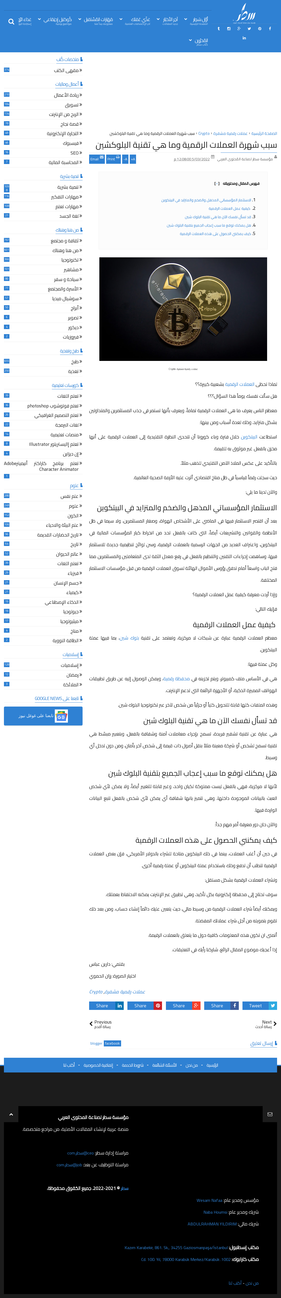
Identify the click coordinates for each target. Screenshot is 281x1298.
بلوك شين (129, 637)
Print (113, 158)
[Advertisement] (183, 93)
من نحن (192, 1065)
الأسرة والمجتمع (63, 289)
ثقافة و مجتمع (65, 241)
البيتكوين (249, 436)
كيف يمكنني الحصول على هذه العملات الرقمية (215, 233)
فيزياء (73, 574)
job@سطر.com (68, 1164)
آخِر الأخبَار (170, 20)
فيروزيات (71, 337)
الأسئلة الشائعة (164, 1065)
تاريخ (75, 545)
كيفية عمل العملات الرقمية (230, 208)
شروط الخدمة (132, 1065)
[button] (43, 716)
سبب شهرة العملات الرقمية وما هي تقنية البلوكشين (186, 144)
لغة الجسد (69, 216)
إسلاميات (70, 666)
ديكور (73, 328)
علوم (74, 506)
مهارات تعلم (67, 207)
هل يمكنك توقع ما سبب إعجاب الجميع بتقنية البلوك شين (209, 225)
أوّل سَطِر (199, 20)
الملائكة (71, 685)
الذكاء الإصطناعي (62, 602)
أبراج (75, 308)
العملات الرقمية (240, 384)
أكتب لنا (69, 1065)
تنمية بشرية (68, 187)
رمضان (73, 675)
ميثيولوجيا (69, 622)
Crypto (95, 991)
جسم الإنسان (66, 583)
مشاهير (71, 270)
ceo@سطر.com (79, 1152)
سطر (124, 1188)
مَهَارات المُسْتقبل (98, 20)
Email (97, 158)
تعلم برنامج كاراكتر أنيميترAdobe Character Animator (41, 467)
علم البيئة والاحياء (62, 525)
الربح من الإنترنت (64, 115)
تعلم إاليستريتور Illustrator (54, 444)
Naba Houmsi (213, 1212)
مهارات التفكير (65, 197)
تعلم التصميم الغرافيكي (56, 416)
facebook (112, 1043)
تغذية (73, 372)
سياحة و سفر (66, 280)
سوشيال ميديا (65, 299)
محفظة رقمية (176, 678)
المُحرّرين (201, 41)
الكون (73, 516)
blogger (96, 1043)
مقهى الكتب (66, 71)
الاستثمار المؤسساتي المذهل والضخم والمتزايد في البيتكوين (206, 200)
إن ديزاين (71, 454)
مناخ (75, 631)
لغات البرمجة (67, 425)
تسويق (72, 105)
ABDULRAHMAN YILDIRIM (210, 1223)
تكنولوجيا (70, 260)
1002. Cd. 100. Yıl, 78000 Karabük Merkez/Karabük (180, 1259)
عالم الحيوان (67, 554)
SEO (75, 153)
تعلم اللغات (68, 396)
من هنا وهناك (65, 251)
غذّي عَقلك (137, 20)
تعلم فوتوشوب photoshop (53, 406)
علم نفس (70, 496)
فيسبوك (71, 143)
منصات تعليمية (65, 435)
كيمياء (72, 593)
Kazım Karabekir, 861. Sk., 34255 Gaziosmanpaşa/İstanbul (170, 1247)
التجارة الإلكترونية (63, 134)
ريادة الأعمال (66, 95)
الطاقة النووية (66, 641)
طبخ (75, 362)
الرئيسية (212, 1065)
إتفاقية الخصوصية (98, 1065)
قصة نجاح (70, 124)
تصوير (73, 318)
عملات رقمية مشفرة (125, 991)
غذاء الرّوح (23, 20)
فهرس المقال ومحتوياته (237, 183)
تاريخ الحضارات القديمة (58, 535)
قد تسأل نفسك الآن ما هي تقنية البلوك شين (218, 216)
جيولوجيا (71, 612)
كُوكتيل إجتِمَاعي (58, 20)
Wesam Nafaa (208, 1200)
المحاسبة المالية (64, 163)
